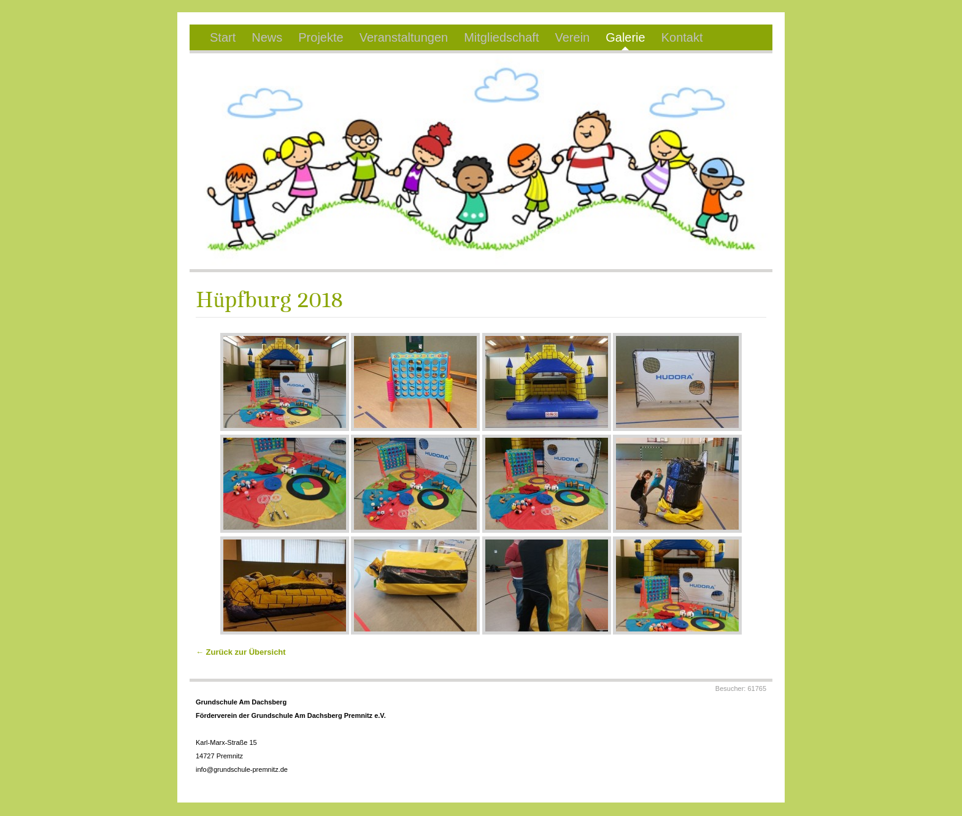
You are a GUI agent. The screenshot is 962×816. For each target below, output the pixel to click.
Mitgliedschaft (501, 37)
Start (223, 37)
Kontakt (682, 37)
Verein (572, 37)
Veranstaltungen (404, 37)
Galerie (625, 37)
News (267, 37)
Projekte (320, 37)
